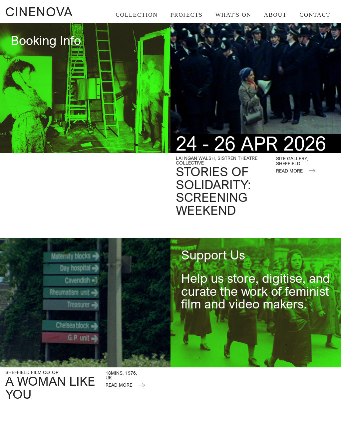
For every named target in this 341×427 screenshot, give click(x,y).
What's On (233, 14)
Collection (137, 14)
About (275, 14)
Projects (186, 14)
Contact (314, 14)
